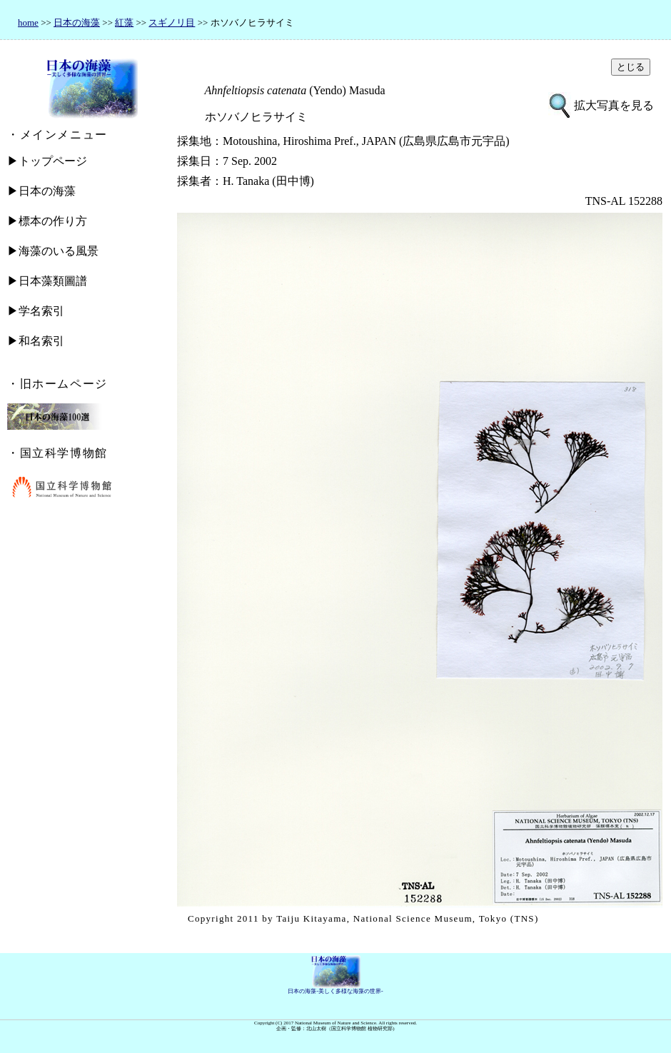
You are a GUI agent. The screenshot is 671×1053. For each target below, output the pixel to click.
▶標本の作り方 (47, 221)
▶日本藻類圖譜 (47, 281)
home (28, 22)
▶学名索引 (35, 311)
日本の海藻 (77, 22)
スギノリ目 (171, 22)
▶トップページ (47, 161)
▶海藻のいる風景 (53, 251)
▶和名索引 (35, 341)
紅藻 (124, 22)
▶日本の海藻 (41, 191)
